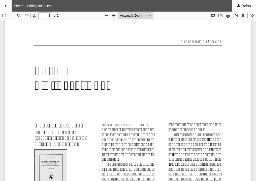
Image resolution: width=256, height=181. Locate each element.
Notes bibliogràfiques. (33, 6)
